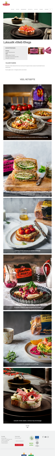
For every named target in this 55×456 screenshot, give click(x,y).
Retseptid (30, 9)
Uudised (36, 9)
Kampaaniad (23, 9)
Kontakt (46, 9)
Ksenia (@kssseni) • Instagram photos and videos (16, 69)
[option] (27, 27)
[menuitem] (12, 9)
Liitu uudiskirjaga (19, 444)
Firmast (41, 9)
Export (12, 9)
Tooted (17, 9)
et (51, 9)
